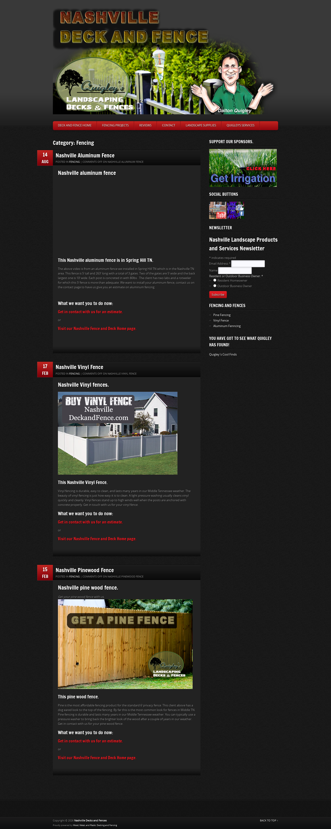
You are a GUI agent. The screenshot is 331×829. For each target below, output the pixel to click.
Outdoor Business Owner (234, 286)
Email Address (220, 263)
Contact (168, 125)
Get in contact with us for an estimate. (90, 311)
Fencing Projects (115, 125)
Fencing (74, 161)
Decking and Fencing (107, 825)
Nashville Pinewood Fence (85, 570)
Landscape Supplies (201, 125)
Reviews (145, 125)
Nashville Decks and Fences (90, 820)
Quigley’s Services (240, 125)
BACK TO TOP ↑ (269, 820)
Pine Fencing (222, 315)
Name (213, 270)
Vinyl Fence (221, 320)
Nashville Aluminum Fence (85, 155)
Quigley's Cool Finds (223, 354)
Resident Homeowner (232, 280)
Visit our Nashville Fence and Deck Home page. (97, 328)
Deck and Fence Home (74, 125)
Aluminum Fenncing (227, 326)
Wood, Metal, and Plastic (84, 825)
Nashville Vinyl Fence (79, 367)
